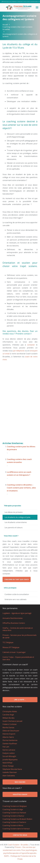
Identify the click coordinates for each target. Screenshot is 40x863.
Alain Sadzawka (9, 775)
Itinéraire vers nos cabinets (15, 599)
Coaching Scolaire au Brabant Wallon (17, 819)
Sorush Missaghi (9, 756)
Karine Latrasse (9, 750)
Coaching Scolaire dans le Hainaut (16, 828)
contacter (31, 345)
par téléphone (18, 351)
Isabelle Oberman (10, 772)
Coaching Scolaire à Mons (13, 825)
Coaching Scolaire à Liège (13, 809)
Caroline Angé (8, 714)
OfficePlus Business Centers (14, 623)
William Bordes (9, 718)
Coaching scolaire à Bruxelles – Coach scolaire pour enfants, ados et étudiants (21, 488)
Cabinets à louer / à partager (14, 652)
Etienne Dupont (9, 734)
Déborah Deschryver (11, 731)
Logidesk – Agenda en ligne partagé (17, 613)
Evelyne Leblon (9, 753)
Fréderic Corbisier (10, 724)
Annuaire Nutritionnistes (13, 618)
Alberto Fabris (8, 737)
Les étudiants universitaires (16, 522)
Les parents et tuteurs (14, 527)
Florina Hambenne (10, 740)
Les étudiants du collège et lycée (17, 517)
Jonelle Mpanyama (10, 759)
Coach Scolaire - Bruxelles (18, 844)
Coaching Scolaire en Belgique (15, 806)
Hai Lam (6, 747)
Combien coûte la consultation (17, 594)
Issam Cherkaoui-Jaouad (12, 721)
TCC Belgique (8, 642)
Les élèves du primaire (14, 512)
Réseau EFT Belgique (11, 647)
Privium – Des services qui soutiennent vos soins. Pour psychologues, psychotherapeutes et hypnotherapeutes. (20, 850)
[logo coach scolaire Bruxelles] (18, 7)
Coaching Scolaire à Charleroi (14, 822)
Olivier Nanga (8, 766)
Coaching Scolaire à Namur (13, 816)
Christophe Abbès (10, 711)
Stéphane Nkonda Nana (12, 769)
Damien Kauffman (10, 743)
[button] (37, 7)
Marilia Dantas (8, 727)
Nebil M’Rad (7, 763)
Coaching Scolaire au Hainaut (14, 812)
